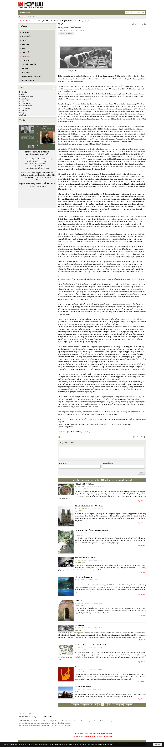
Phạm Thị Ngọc (80, 562)
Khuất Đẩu (23, 115)
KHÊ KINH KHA (24, 108)
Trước (137, 24)
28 (102, 480)
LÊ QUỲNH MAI (80, 605)
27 (99, 480)
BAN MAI (78, 582)
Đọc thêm (141, 501)
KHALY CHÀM (24, 101)
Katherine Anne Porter (26, 97)
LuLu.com (49, 173)
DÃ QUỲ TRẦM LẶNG (83, 577)
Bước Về (78, 601)
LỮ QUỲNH (79, 511)
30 (109, 480)
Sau (142, 24)
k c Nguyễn (23, 92)
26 (95, 480)
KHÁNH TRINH (24, 103)
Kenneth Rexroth (24, 99)
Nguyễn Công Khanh (65, 33)
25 (92, 480)
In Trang (59, 437)
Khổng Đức (23, 113)
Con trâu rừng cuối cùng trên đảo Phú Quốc (91, 645)
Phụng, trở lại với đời (83, 686)
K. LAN (21, 94)
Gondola (78, 667)
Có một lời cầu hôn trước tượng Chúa (89, 506)
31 (113, 480)
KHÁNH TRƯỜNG (25, 106)
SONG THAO (79, 672)
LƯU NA (78, 630)
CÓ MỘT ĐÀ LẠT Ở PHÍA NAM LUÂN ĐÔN (91, 530)
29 (106, 480)
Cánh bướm (79, 625)
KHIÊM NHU (23, 110)
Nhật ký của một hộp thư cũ (85, 557)
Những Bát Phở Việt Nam (84, 484)
